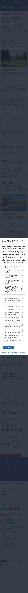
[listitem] (14, 267)
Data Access (14, 352)
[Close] (25, 240)
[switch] (22, 270)
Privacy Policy (22, 352)
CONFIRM (8, 347)
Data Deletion (5, 352)
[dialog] (14, 296)
